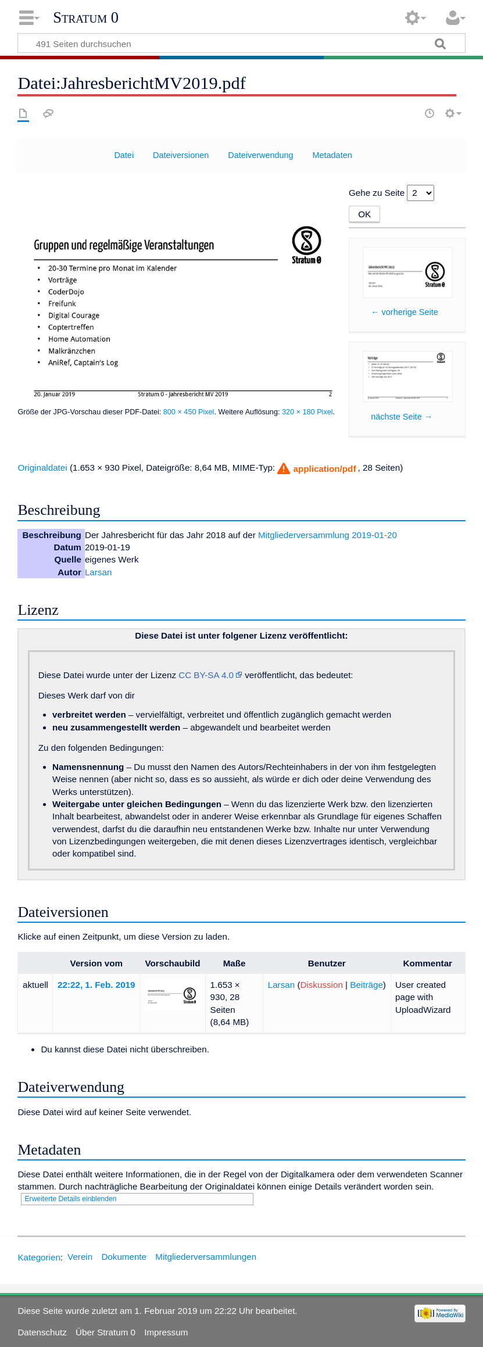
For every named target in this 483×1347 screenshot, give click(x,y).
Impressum (166, 1332)
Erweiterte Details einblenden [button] (70, 1199)
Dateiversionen (181, 155)
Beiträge (366, 985)
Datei (124, 155)
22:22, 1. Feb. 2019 (96, 985)
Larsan (98, 572)
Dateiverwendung (260, 155)
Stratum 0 (86, 17)
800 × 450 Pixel (188, 412)
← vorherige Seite (404, 312)
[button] (316, 468)
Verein (79, 1257)
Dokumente (123, 1257)
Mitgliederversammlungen (205, 1257)
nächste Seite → (401, 416)
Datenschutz (41, 1332)
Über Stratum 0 (105, 1332)
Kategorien (38, 1257)
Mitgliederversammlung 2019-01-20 (327, 535)
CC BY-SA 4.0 (206, 675)
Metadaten (332, 155)
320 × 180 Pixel (307, 412)
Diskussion (321, 985)
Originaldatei (42, 467)
